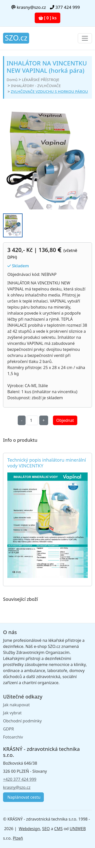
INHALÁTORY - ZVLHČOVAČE (36, 85)
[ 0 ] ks (48, 18)
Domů (12, 79)
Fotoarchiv (13, 737)
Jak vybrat (12, 713)
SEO (46, 828)
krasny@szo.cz (28, 7)
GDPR (8, 729)
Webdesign (29, 828)
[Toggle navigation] (85, 38)
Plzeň (18, 838)
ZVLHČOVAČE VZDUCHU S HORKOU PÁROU (49, 91)
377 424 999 (65, 7)
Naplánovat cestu (23, 797)
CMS (58, 828)
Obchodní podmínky (22, 721)
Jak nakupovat (16, 705)
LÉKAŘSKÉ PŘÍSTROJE (40, 79)
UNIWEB (78, 828)
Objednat (65, 420)
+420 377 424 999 (19, 779)
